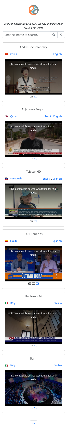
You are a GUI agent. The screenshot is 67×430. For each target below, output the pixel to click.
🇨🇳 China (11, 54)
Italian (58, 303)
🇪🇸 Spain (11, 240)
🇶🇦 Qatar (11, 116)
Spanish (57, 178)
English (57, 54)
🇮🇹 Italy (10, 303)
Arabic (48, 116)
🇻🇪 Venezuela (13, 178)
